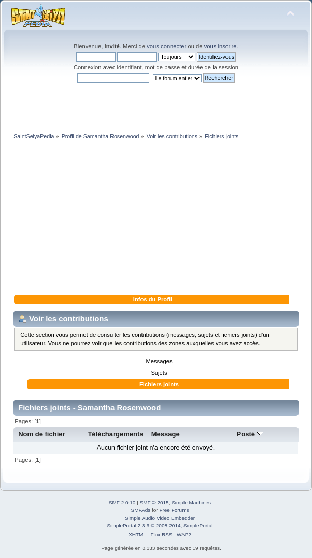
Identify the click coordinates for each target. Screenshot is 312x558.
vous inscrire (220, 46)
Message (165, 434)
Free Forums (174, 510)
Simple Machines (191, 502)
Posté (250, 434)
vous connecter (166, 46)
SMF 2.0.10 (122, 502)
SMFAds (141, 510)
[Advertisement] (156, 218)
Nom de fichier (41, 434)
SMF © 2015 (154, 502)
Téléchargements (115, 434)
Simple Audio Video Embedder (160, 518)
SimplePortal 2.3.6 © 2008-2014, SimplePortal (159, 525)
